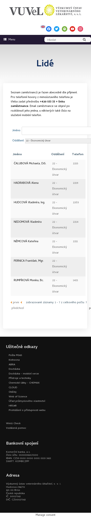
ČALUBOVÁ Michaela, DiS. (30, 163)
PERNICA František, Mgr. (29, 261)
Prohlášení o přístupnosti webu (27, 410)
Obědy (13, 392)
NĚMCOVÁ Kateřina (26, 241)
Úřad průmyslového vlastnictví (27, 401)
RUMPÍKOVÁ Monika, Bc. (29, 280)
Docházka (14, 369)
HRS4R (13, 406)
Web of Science (18, 397)
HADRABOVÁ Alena (26, 183)
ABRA (12, 365)
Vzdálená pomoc (16, 428)
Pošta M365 (15, 355)
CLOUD (13, 388)
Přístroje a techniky (20, 378)
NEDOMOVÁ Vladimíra (28, 222)
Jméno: (16, 130)
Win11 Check (13, 423)
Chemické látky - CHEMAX (24, 383)
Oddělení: (18, 141)
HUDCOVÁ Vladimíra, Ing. (29, 202)
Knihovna (14, 360)
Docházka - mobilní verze (24, 374)
